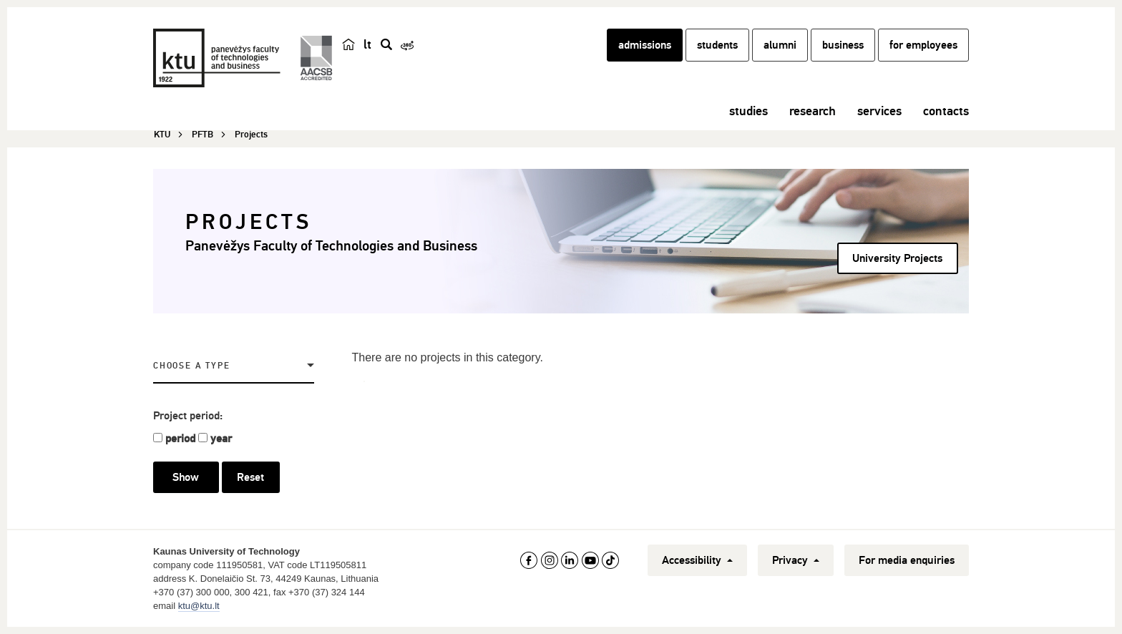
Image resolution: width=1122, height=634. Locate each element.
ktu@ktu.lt (199, 605)
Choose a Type (191, 366)
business (843, 45)
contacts (946, 111)
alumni (780, 45)
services (879, 111)
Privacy (795, 560)
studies (748, 111)
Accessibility (697, 560)
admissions (644, 45)
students (717, 45)
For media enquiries (907, 560)
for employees (923, 45)
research (812, 111)
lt (367, 44)
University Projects (897, 258)
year (221, 438)
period (180, 438)
